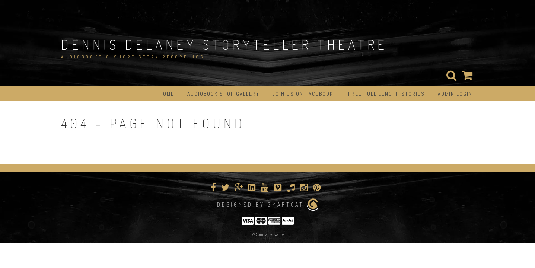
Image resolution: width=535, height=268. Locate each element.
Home (166, 93)
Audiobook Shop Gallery (223, 93)
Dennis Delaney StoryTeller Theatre (224, 44)
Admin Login (455, 93)
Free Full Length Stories (386, 93)
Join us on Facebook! (304, 93)
